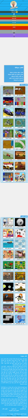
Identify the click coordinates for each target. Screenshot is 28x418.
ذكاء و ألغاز (14, 26)
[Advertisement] (13, 50)
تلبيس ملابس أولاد (8, 226)
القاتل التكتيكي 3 (20, 226)
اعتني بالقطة (8, 237)
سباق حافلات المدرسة (8, 170)
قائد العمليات (20, 291)
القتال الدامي (20, 280)
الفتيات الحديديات (20, 259)
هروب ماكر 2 (4, 409)
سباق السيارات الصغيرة (20, 149)
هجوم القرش (20, 127)
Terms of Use (18, 416)
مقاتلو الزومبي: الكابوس (20, 237)
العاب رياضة (14, 18)
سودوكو (20, 248)
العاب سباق (14, 33)
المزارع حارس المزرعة (14, 410)
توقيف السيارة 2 (8, 138)
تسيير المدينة (20, 269)
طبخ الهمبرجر (20, 312)
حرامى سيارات (20, 138)
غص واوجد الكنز (8, 248)
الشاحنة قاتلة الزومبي (20, 170)
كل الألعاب (14, 16)
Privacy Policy (9, 416)
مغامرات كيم (20, 302)
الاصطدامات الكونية (8, 291)
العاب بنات (14, 23)
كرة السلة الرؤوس (8, 312)
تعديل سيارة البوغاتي (20, 116)
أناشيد (14, 36)
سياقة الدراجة (20, 159)
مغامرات (14, 30)
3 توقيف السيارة (8, 181)
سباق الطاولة (8, 149)
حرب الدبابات (8, 269)
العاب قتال (14, 20)
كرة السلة (8, 280)
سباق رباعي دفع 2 (8, 127)
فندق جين (8, 259)
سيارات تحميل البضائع (8, 159)
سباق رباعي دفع (20, 95)
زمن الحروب (13, 409)
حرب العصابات (8, 302)
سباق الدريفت (8, 116)
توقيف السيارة (20, 105)
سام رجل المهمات (8, 323)
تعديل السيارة (8, 105)
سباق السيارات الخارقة (20, 181)
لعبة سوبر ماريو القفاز (20, 323)
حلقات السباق (8, 95)
